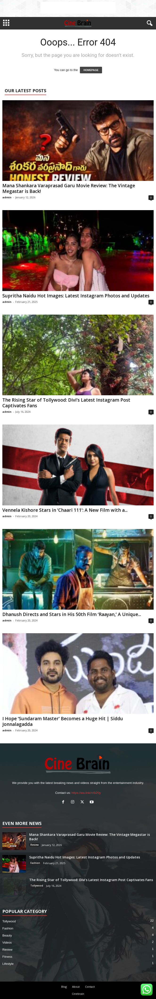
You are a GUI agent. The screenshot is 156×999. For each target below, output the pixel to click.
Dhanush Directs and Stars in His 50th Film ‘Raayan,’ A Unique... (71, 614)
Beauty (7, 935)
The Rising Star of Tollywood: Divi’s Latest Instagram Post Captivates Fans (66, 403)
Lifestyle (8, 964)
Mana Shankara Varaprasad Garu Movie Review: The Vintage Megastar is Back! (68, 188)
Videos (7, 942)
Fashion (35, 863)
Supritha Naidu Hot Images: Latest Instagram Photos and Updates (75, 296)
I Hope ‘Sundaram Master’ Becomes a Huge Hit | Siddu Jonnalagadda (62, 721)
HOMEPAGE (90, 70)
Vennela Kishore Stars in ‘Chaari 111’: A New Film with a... (64, 510)
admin (7, 197)
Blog (64, 986)
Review (34, 844)
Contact (90, 986)
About (76, 986)
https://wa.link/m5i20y (86, 793)
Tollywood (36, 885)
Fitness (7, 956)
